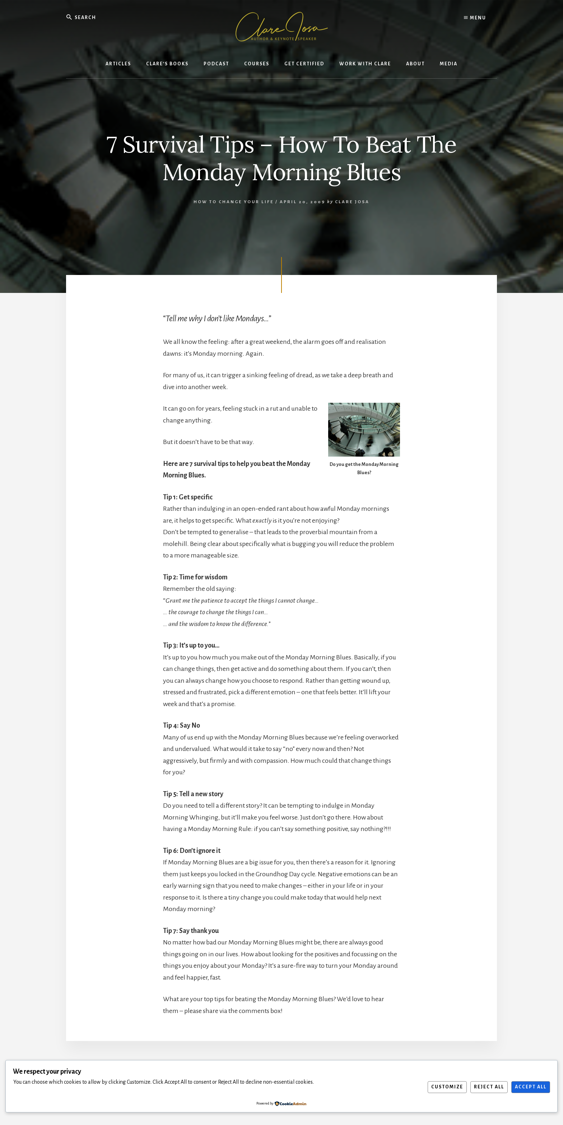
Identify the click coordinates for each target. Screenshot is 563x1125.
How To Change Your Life (234, 202)
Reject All (489, 1086)
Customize (447, 1086)
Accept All (530, 1086)
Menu (475, 17)
